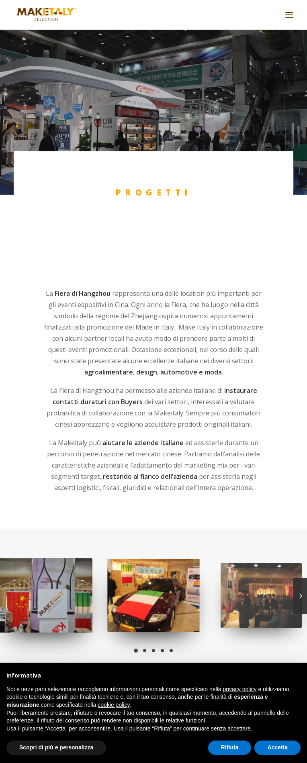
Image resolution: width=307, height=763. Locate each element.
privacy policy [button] (240, 689)
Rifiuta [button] (230, 747)
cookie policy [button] (113, 705)
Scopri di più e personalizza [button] (56, 747)
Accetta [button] (277, 747)
